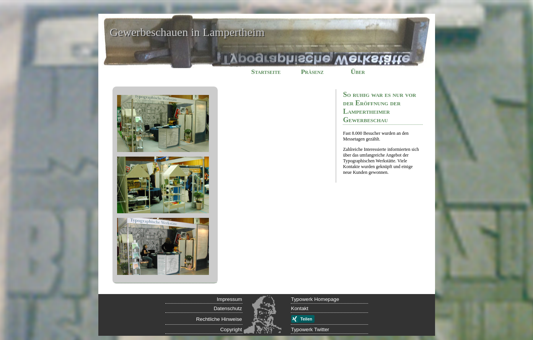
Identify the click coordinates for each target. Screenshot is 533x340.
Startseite (266, 71)
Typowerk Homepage (315, 299)
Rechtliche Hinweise (219, 319)
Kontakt (299, 308)
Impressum (229, 299)
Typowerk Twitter (310, 329)
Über (358, 71)
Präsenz (312, 71)
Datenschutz (228, 308)
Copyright (231, 329)
